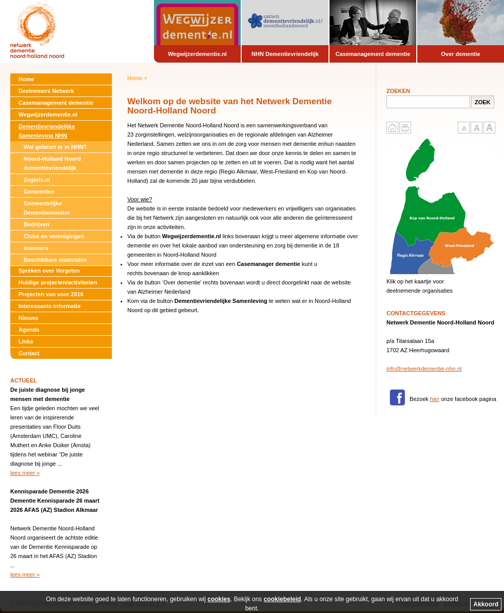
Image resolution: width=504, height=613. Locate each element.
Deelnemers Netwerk (46, 91)
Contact (29, 353)
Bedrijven (36, 224)
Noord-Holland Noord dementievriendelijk (52, 163)
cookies (218, 599)
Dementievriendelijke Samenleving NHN (46, 131)
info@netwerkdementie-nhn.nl (423, 369)
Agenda (28, 330)
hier (434, 399)
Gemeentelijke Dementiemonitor (47, 208)
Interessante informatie (49, 306)
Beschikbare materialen (55, 260)
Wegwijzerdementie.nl (47, 114)
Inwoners (36, 248)
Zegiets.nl (37, 180)
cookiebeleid (282, 599)
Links (25, 341)
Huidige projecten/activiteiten (57, 282)
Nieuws (28, 318)
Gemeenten (39, 191)
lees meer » (25, 473)
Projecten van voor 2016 (51, 294)
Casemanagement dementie (55, 103)
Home (26, 79)
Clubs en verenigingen (54, 236)
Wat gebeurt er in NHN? (55, 147)
